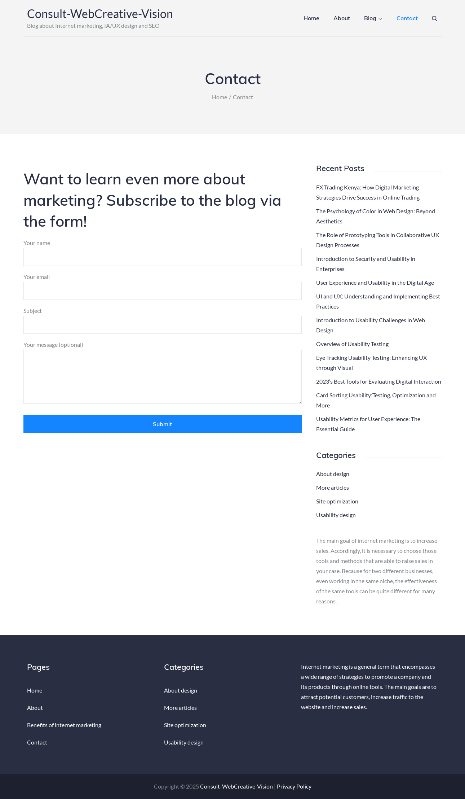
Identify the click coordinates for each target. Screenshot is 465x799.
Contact (407, 18)
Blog (373, 18)
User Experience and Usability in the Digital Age (375, 282)
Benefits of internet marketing (64, 724)
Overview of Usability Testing (352, 343)
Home (311, 18)
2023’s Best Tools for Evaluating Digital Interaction (378, 381)
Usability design (336, 514)
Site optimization (337, 501)
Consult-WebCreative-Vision (100, 13)
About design (332, 473)
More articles (332, 487)
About (341, 18)
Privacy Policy (294, 786)
